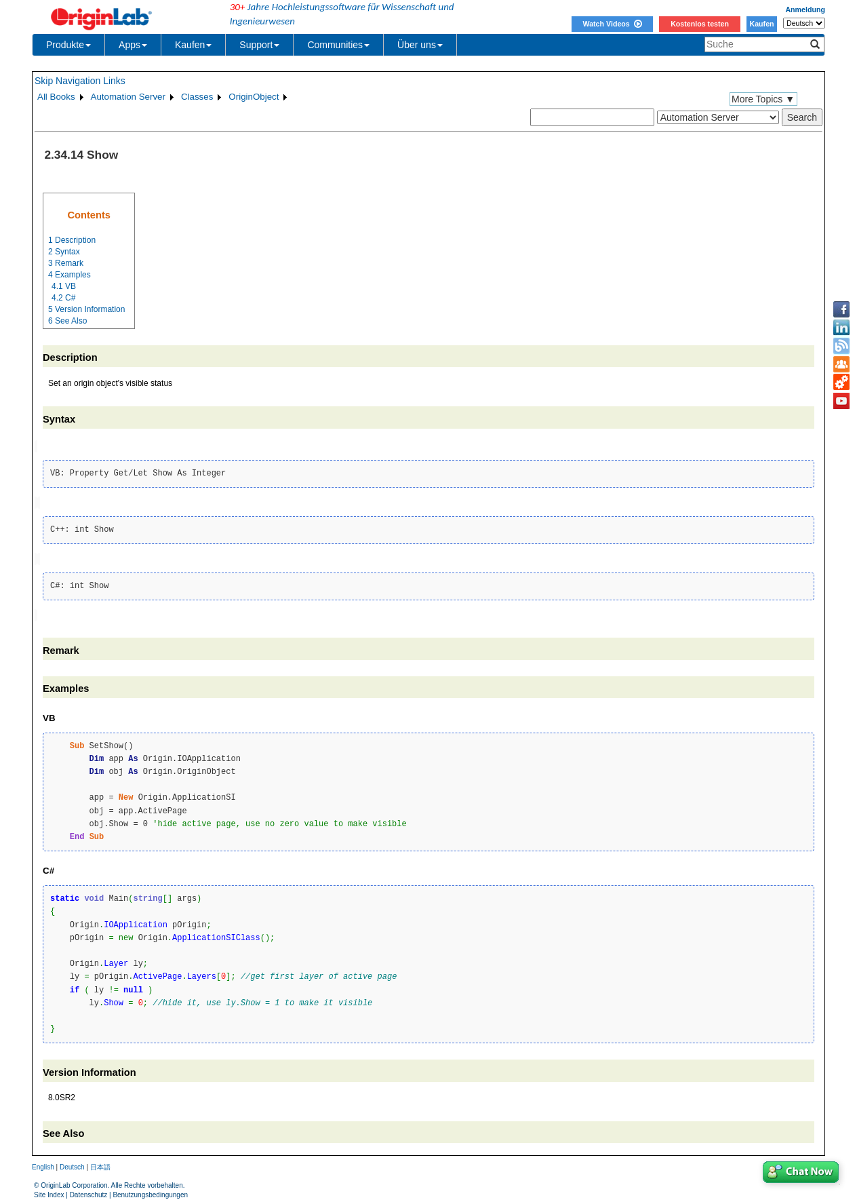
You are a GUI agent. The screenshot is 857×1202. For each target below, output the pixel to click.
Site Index (49, 1192)
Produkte (68, 44)
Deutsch (72, 1163)
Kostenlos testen (700, 24)
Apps (133, 44)
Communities (338, 44)
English (43, 1163)
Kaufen (761, 24)
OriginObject (253, 97)
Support (259, 44)
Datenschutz (89, 1192)
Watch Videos (611, 24)
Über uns (420, 44)
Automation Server (128, 97)
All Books (56, 97)
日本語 (100, 1163)
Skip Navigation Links (80, 80)
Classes (197, 97)
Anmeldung (805, 9)
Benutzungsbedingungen (150, 1192)
